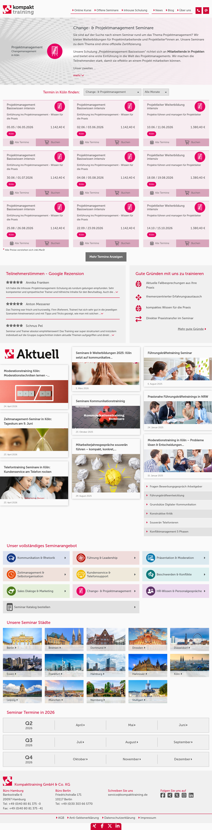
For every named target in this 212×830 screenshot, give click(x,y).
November (132, 759)
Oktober (80, 759)
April (80, 725)
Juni (183, 725)
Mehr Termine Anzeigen (106, 257)
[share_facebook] (102, 826)
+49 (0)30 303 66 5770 (77, 804)
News (158, 10)
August (131, 742)
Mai (131, 725)
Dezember (183, 759)
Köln (11, 133)
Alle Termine (19, 142)
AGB (60, 818)
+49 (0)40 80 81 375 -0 (25, 804)
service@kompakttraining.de (128, 794)
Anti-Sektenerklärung (83, 818)
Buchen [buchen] (52, 142)
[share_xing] (94, 826)
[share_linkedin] (117, 826)
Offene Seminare (106, 10)
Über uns (184, 10)
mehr (78, 75)
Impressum (147, 818)
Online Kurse (81, 10)
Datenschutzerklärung (118, 818)
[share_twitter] (110, 826)
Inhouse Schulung (134, 10)
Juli (80, 742)
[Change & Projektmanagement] (199, 10)
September (183, 742)
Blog (170, 10)
